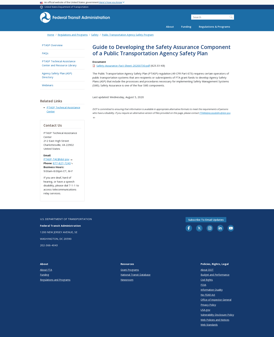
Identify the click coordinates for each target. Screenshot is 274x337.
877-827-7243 (63, 163)
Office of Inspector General (216, 299)
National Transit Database (135, 274)
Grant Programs (130, 269)
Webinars (47, 85)
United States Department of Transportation (66, 6)
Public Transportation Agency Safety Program (128, 34)
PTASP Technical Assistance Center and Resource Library (59, 63)
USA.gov (205, 309)
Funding (186, 26)
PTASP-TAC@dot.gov (58, 159)
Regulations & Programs (214, 26)
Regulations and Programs (73, 34)
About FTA (46, 269)
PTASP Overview (52, 45)
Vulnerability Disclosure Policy (217, 314)
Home (50, 34)
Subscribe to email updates (206, 219)
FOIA (203, 284)
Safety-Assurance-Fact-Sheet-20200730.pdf (123, 65)
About (170, 26)
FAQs (45, 53)
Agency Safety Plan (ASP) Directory (57, 75)
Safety (94, 34)
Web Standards (209, 324)
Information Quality (212, 289)
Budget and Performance (215, 274)
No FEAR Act (208, 294)
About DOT (207, 269)
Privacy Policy (208, 304)
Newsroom (127, 279)
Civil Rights (207, 279)
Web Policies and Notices (215, 319)
